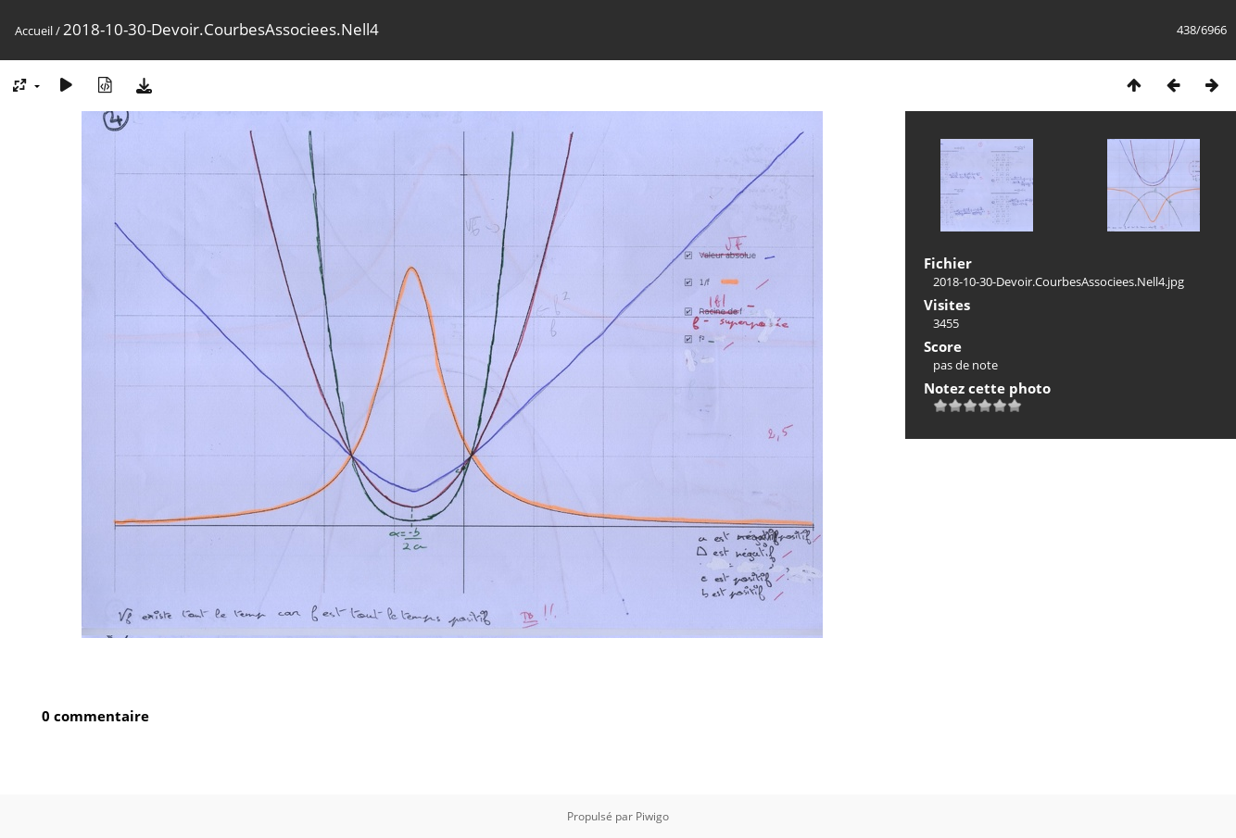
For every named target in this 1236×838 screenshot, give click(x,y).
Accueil (34, 30)
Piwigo (652, 816)
